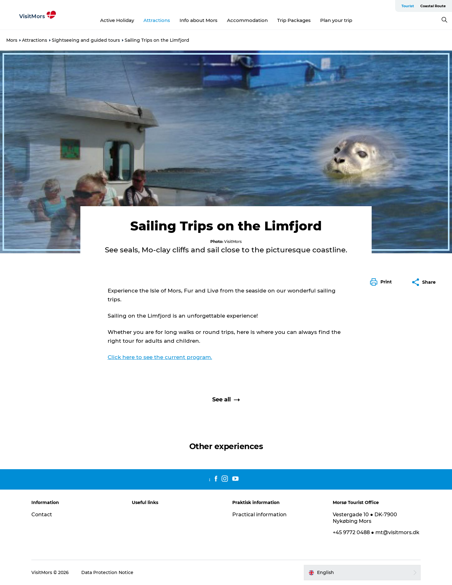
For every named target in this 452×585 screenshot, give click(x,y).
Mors (11, 40)
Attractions (156, 20)
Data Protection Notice (107, 572)
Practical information (259, 515)
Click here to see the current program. (160, 357)
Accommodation (247, 20)
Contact (41, 515)
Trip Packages (294, 20)
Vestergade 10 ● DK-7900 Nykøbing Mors (365, 518)
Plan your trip (336, 20)
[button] (382, 282)
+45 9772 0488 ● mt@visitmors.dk (376, 532)
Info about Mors (199, 20)
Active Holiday (117, 20)
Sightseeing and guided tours (86, 40)
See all (226, 399)
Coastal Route (433, 6)
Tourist (407, 6)
